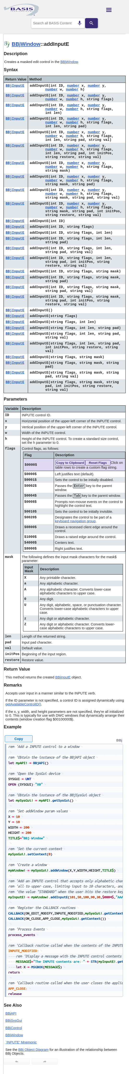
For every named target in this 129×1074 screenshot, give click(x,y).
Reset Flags (98, 463)
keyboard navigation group (75, 521)
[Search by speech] (79, 23)
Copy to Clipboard (70, 463)
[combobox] (58, 23)
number (73, 86)
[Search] (92, 23)
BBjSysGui (14, 1020)
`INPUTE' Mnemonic (21, 1042)
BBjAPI (11, 1013)
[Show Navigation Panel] (116, 10)
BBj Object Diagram (33, 1050)
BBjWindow (26, 44)
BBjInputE (15, 86)
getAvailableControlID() (23, 704)
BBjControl (14, 1028)
